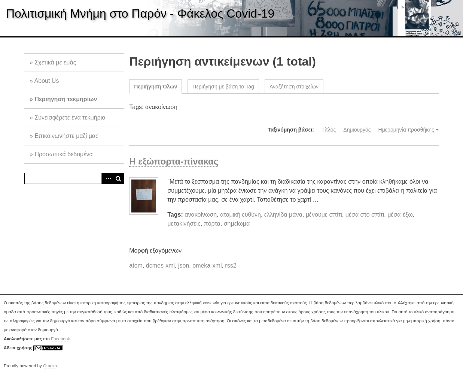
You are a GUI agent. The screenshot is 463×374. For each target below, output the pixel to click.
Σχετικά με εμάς (55, 62)
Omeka (50, 366)
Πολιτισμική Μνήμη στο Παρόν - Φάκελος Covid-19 (140, 13)
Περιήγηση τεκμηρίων (65, 99)
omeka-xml (207, 265)
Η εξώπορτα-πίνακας (173, 161)
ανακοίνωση (201, 214)
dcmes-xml (160, 265)
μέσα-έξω (400, 214)
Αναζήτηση (118, 178)
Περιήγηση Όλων (155, 87)
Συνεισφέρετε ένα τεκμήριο (69, 117)
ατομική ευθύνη (240, 214)
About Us (46, 81)
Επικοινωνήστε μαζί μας (66, 136)
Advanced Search (107, 178)
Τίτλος (329, 130)
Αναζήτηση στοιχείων (294, 87)
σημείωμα (237, 223)
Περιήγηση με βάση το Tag (223, 87)
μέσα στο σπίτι (364, 214)
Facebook (60, 339)
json (183, 265)
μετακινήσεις (183, 223)
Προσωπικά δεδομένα (63, 154)
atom (136, 265)
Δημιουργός (357, 130)
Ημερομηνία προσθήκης (406, 130)
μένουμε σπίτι (324, 214)
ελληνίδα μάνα (283, 214)
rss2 (230, 265)
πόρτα (212, 223)
